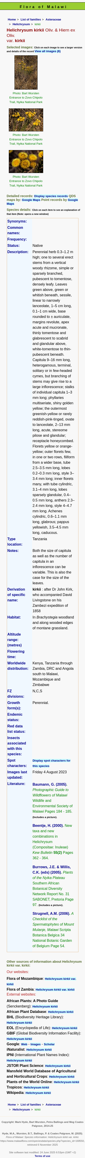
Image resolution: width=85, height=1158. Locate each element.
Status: (13, 245)
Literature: (16, 784)
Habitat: (14, 617)
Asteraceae (53, 19)
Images (36, 1044)
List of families (31, 19)
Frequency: (17, 239)
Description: (17, 252)
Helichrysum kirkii (45, 1006)
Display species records (51, 196)
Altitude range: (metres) (14, 639)
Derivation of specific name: (16, 594)
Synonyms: (17, 221)
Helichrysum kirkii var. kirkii (55, 989)
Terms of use (42, 1156)
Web (24, 1044)
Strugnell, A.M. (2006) (51, 913)
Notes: (13, 551)
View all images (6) (48, 51)
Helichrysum (21, 24)
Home (12, 19)
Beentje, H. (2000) (48, 825)
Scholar (49, 1044)
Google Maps (31, 200)
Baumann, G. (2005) (49, 784)
